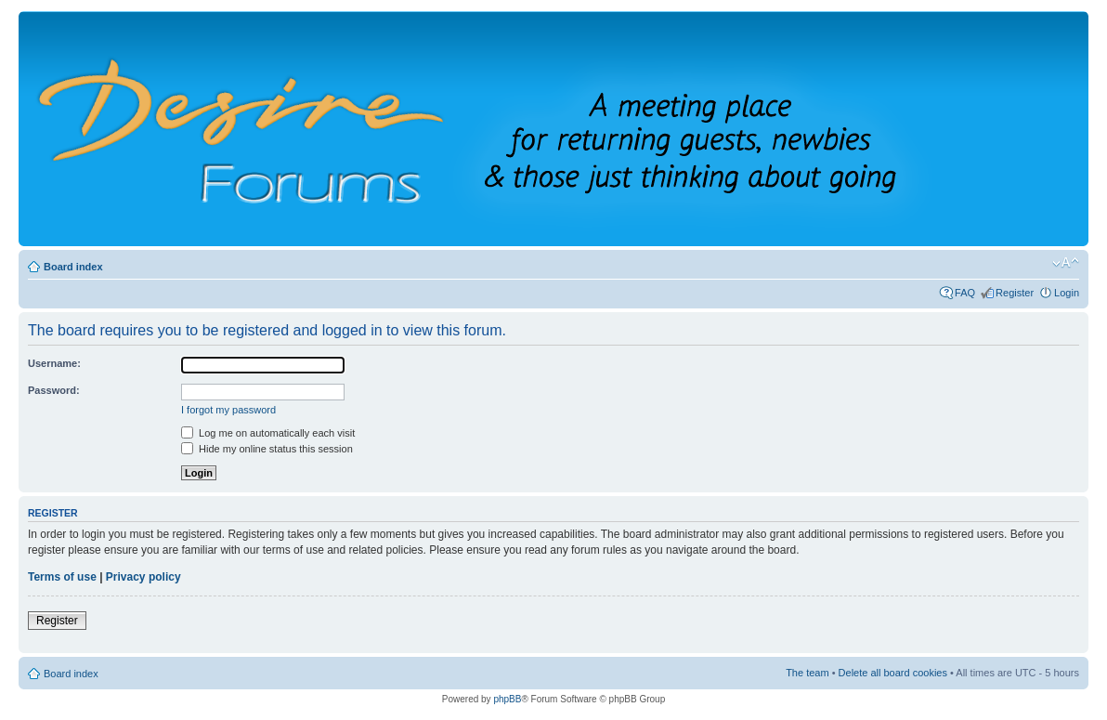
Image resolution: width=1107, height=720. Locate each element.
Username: (54, 363)
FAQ (965, 292)
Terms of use (62, 576)
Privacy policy (143, 576)
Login (1066, 292)
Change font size (1065, 263)
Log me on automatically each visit (268, 433)
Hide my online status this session (267, 448)
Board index (73, 266)
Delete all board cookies (893, 672)
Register (1015, 292)
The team (807, 672)
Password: (54, 390)
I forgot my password (228, 409)
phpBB (507, 699)
